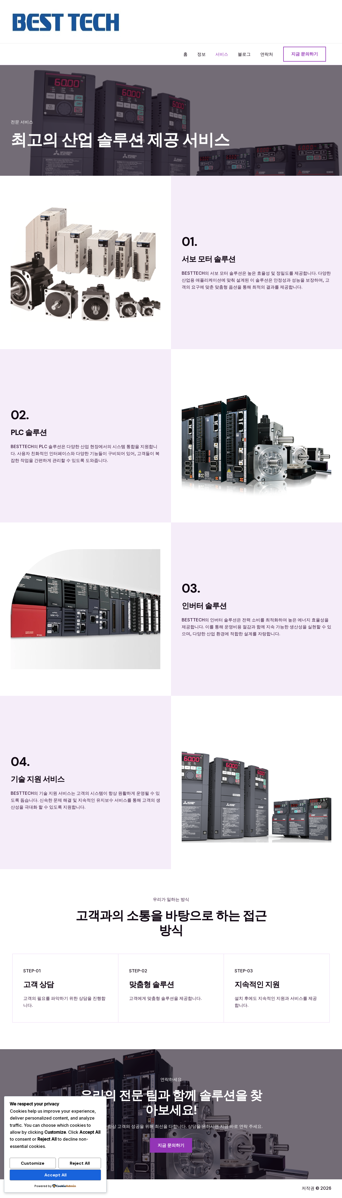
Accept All (55, 1175)
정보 (205, 54)
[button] (304, 54)
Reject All (80, 1163)
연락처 (267, 54)
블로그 (245, 54)
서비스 (224, 54)
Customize (32, 1163)
